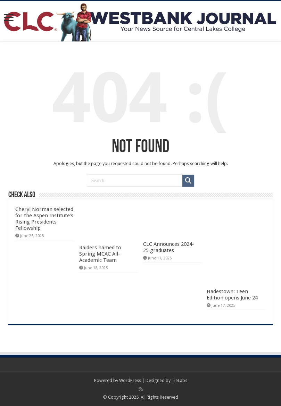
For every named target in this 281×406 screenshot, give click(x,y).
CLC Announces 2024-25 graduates (168, 247)
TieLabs (179, 380)
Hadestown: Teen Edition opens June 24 (232, 294)
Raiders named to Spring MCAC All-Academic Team (100, 253)
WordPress (130, 380)
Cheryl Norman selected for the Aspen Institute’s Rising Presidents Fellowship (44, 218)
